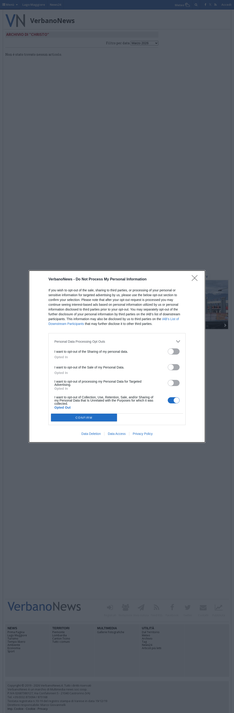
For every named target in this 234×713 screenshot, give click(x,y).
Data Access (117, 434)
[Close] (196, 279)
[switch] (174, 351)
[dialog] (117, 356)
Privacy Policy (143, 434)
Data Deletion (91, 434)
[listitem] (117, 341)
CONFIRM (84, 417)
